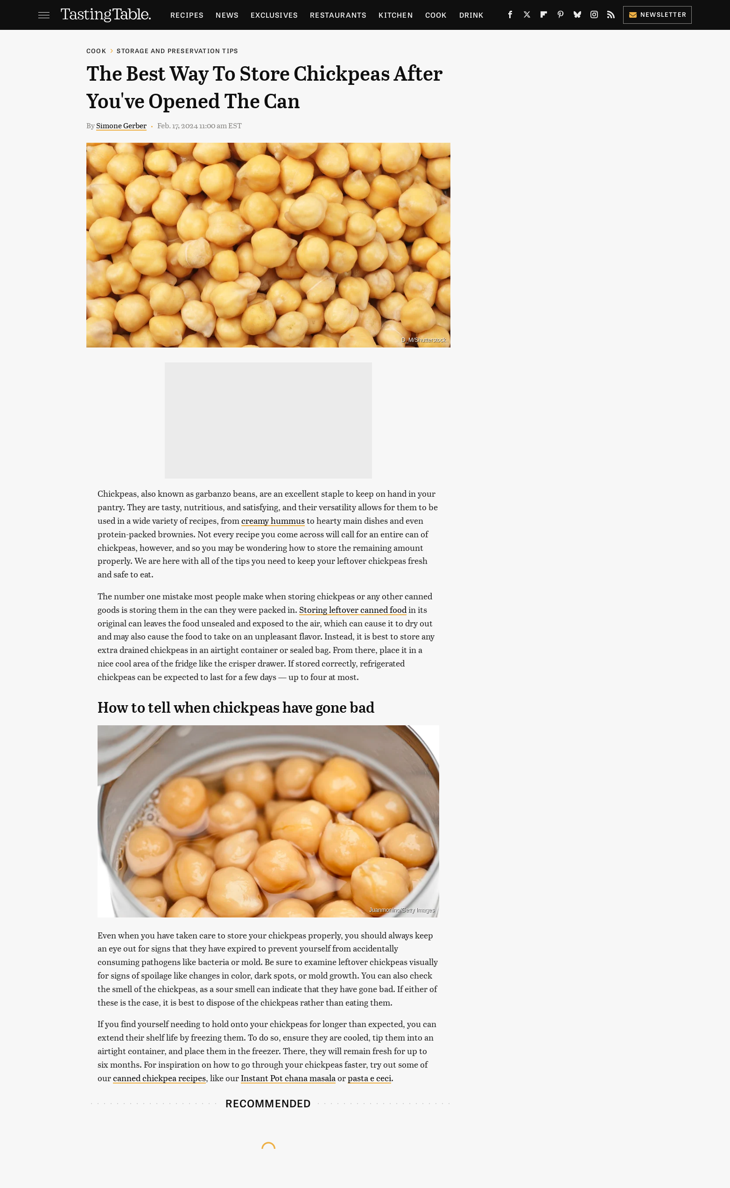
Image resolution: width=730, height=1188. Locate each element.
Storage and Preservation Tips (177, 51)
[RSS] (611, 16)
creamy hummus (273, 520)
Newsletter (657, 14)
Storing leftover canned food (353, 609)
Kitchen (396, 14)
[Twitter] (527, 16)
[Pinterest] (560, 16)
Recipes (187, 14)
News (227, 14)
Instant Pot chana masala (288, 1078)
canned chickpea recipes (159, 1078)
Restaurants (338, 14)
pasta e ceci (369, 1078)
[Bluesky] (577, 16)
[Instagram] (594, 16)
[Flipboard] (543, 16)
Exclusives (274, 14)
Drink (471, 14)
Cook (436, 14)
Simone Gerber (121, 125)
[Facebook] (510, 16)
